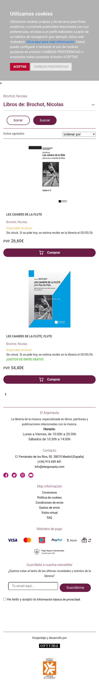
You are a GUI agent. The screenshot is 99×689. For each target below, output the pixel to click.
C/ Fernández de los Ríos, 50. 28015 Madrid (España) (49, 456)
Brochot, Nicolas (16, 222)
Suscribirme (75, 588)
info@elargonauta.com (49, 466)
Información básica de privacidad (58, 599)
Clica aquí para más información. (50, 42)
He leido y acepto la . (44, 599)
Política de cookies (49, 497)
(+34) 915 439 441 (50, 461)
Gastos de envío (49, 507)
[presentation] (35, 612)
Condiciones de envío (49, 502)
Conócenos (49, 492)
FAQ (49, 517)
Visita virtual (49, 512)
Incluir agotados (13, 133)
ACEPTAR (19, 66)
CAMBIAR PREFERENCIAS (51, 66)
